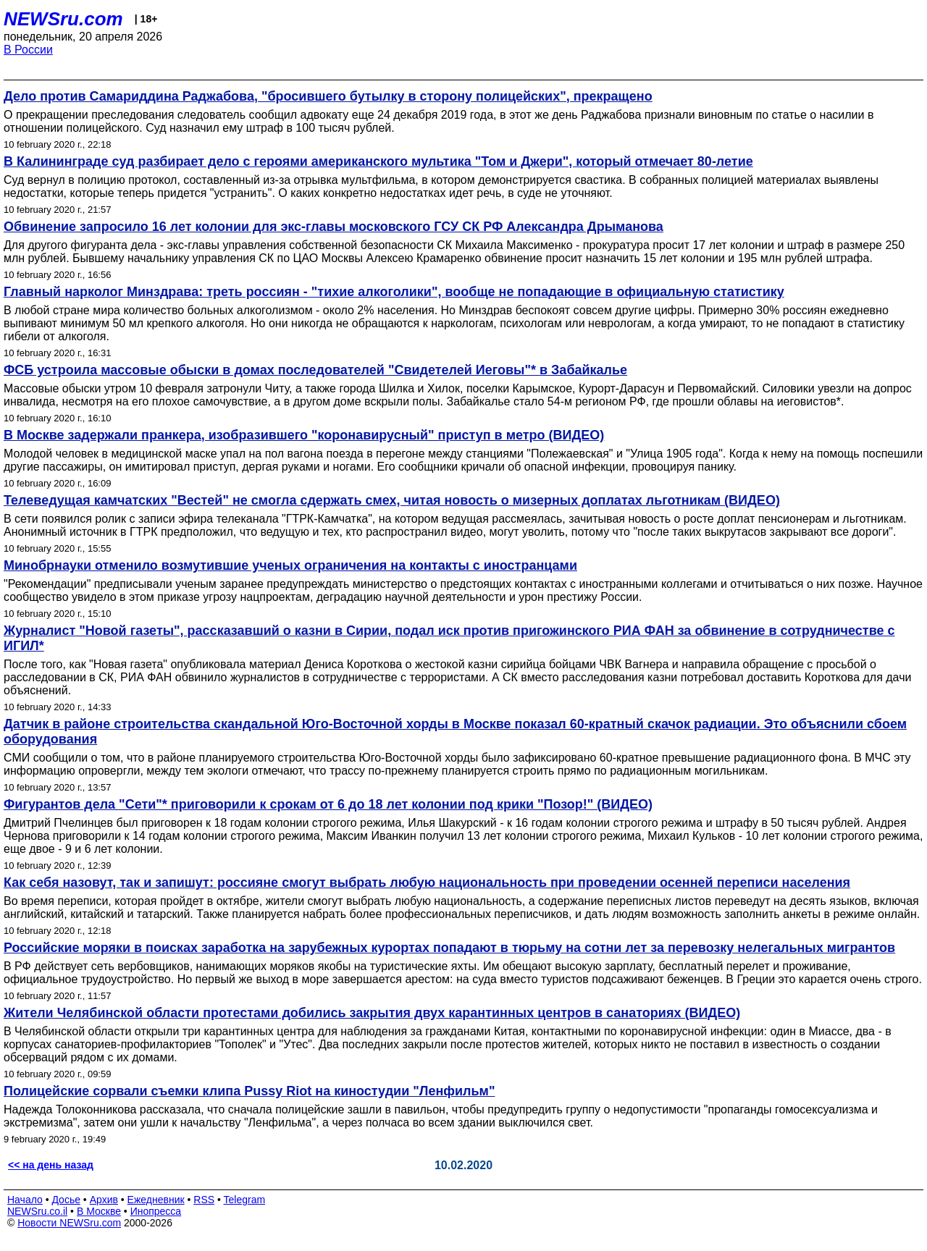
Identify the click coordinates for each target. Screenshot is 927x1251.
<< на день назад (50, 1165)
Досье (65, 1199)
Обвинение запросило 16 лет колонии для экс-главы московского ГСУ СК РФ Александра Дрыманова (333, 226)
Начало (25, 1199)
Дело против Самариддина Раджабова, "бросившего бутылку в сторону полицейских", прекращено (328, 96)
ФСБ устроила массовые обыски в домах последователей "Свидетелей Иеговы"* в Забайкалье (315, 370)
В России (28, 49)
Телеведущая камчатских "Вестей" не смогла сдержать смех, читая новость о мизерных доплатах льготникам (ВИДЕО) (392, 500)
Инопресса (156, 1211)
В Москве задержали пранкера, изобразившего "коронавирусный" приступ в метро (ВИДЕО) (304, 435)
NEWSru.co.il (37, 1211)
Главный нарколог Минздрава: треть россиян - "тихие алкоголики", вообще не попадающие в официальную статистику (394, 292)
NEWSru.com (63, 19)
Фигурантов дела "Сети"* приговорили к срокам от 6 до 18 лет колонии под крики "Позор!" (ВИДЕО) (328, 804)
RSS (203, 1199)
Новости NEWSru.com (69, 1223)
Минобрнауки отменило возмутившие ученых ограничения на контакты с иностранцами (290, 565)
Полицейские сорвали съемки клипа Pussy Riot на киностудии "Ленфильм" (249, 1091)
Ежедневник (156, 1199)
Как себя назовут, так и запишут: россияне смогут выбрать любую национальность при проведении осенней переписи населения (427, 882)
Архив (104, 1199)
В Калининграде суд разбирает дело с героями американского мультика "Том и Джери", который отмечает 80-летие (378, 161)
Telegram (245, 1199)
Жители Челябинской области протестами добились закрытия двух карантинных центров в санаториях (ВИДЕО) (372, 1013)
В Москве (99, 1211)
